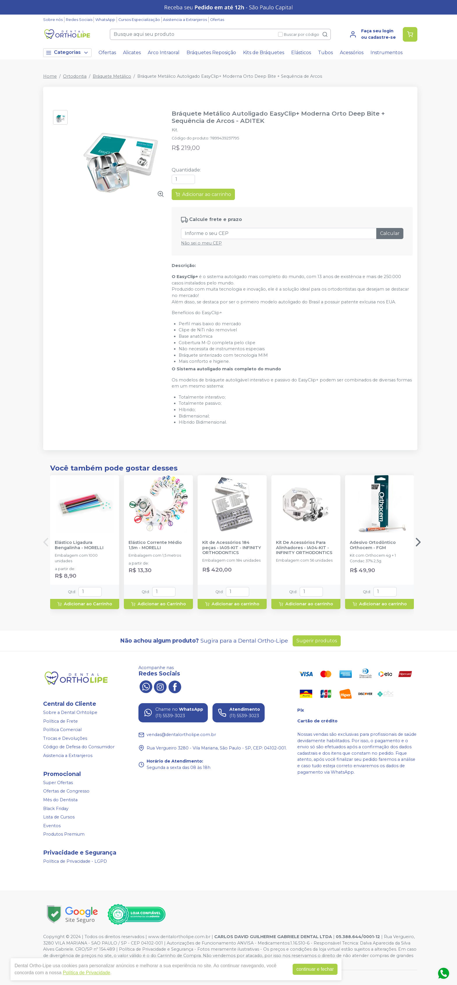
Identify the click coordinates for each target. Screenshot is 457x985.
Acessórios (351, 52)
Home (50, 76)
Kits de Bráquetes (263, 52)
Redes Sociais (79, 19)
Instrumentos (386, 52)
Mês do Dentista (60, 799)
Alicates (132, 52)
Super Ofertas (58, 782)
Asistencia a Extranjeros (185, 19)
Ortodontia (75, 76)
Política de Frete (60, 721)
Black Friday (55, 808)
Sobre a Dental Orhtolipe (70, 712)
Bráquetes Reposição (211, 52)
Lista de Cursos (59, 817)
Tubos (325, 52)
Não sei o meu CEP (201, 243)
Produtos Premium (64, 834)
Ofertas (217, 19)
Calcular (390, 233)
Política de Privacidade (86, 972)
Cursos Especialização (139, 19)
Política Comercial (62, 729)
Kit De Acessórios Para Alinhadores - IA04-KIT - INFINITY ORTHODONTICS (304, 547)
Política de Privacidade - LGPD (75, 861)
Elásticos (301, 52)
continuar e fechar (315, 969)
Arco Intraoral (164, 52)
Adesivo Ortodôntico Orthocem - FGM (373, 545)
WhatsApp (105, 19)
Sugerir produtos (316, 640)
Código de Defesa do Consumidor (79, 747)
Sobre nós (53, 19)
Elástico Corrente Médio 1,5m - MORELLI (155, 545)
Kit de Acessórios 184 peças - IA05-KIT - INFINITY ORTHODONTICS (231, 547)
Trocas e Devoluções (65, 738)
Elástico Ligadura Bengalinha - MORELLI (79, 545)
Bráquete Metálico (112, 76)
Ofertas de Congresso (66, 791)
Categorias (67, 52)
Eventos (52, 825)
